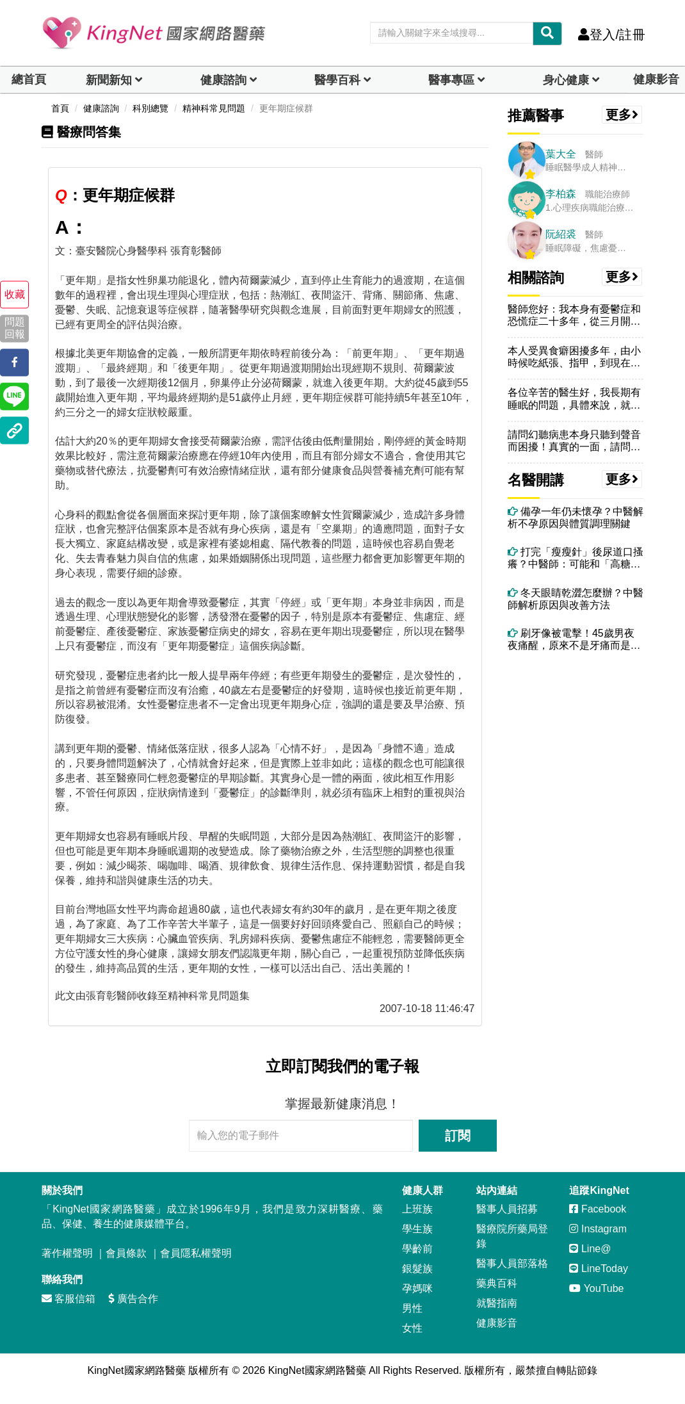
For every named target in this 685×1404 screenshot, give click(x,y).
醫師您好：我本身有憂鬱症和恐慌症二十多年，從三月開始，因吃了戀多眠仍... (574, 315)
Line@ (590, 1248)
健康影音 (656, 79)
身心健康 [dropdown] (566, 80)
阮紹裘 (560, 234)
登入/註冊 (611, 35)
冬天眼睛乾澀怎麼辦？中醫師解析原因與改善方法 (575, 598)
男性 (412, 1308)
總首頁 (29, 79)
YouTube (596, 1288)
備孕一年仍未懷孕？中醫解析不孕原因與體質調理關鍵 (575, 517)
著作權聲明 (67, 1253)
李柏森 (560, 193)
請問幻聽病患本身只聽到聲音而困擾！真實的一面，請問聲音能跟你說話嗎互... (574, 441)
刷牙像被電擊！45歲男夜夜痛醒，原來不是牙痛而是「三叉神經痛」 (571, 639)
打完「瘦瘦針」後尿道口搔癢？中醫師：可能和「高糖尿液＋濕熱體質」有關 (575, 558)
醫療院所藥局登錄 (512, 1236)
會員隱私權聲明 (196, 1253)
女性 (412, 1328)
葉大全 (560, 154)
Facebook (597, 1209)
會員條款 (126, 1253)
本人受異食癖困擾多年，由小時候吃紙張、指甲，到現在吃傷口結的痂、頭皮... (574, 357)
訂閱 (458, 1136)
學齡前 (417, 1248)
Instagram (598, 1228)
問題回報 (14, 328)
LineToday (598, 1268)
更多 (622, 115)
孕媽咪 (417, 1288)
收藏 (14, 294)
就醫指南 (496, 1303)
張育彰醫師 (111, 995)
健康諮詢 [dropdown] (223, 80)
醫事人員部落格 (512, 1263)
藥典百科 (496, 1283)
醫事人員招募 (507, 1209)
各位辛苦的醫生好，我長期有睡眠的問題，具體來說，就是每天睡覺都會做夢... (574, 399)
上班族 (417, 1209)
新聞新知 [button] (109, 80)
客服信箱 (68, 1298)
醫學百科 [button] (337, 80)
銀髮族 (417, 1268)
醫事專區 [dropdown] (451, 80)
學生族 (417, 1228)
